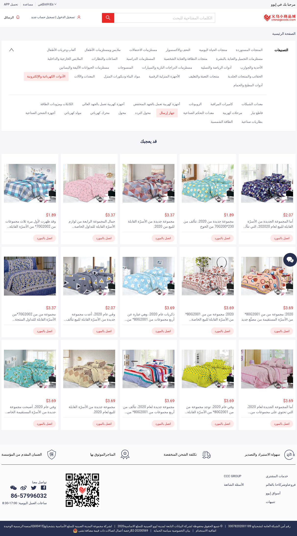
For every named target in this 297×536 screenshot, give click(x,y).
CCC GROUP (232, 476)
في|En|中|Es (47, 4)
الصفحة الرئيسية (284, 34)
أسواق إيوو (273, 493)
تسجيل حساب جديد (43, 17)
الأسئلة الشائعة (234, 484)
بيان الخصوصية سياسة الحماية (172, 530)
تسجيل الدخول (66, 17)
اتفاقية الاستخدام (206, 530)
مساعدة (28, 4)
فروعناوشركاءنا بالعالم (281, 484)
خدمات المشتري (277, 476)
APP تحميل (11, 4)
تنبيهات (270, 502)
